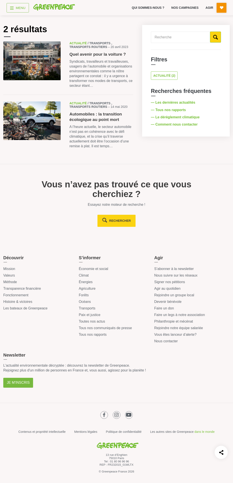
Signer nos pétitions (169, 282)
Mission (9, 269)
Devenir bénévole (168, 302)
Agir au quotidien (167, 288)
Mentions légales (85, 431)
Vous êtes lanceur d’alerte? (175, 334)
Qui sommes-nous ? (148, 7)
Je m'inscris (18, 382)
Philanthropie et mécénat (173, 321)
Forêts (84, 295)
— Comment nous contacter (175, 124)
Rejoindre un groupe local (174, 295)
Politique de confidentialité (124, 431)
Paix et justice (90, 315)
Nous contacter (166, 341)
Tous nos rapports (93, 334)
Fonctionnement (15, 295)
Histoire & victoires (17, 302)
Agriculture (87, 288)
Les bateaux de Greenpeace (25, 308)
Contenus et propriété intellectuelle (42, 431)
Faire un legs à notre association (179, 315)
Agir (209, 7)
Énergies (86, 282)
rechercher (120, 220)
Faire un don (164, 308)
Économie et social (93, 269)
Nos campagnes (184, 7)
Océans (85, 302)
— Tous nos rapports (169, 110)
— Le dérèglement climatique (176, 117)
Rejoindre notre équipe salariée (178, 328)
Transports (87, 308)
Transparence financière (22, 288)
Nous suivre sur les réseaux (175, 275)
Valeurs (9, 275)
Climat (84, 275)
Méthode (10, 282)
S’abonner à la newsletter (174, 269)
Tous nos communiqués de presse (105, 328)
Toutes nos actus (92, 321)
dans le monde (204, 431)
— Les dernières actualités (173, 102)
